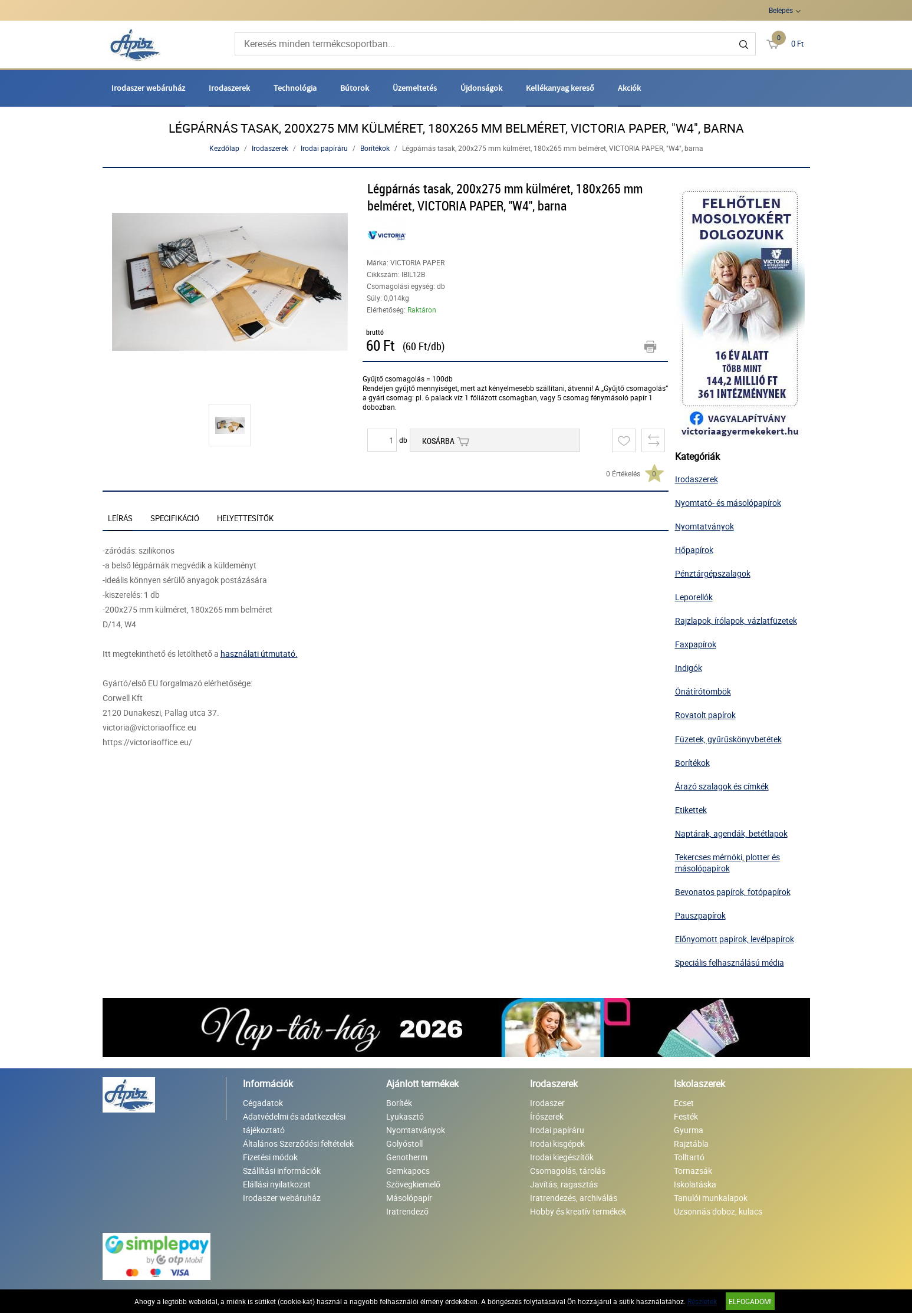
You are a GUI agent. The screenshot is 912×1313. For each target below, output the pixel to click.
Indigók (688, 667)
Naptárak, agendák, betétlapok (731, 833)
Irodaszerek (229, 88)
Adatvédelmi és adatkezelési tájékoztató (294, 1123)
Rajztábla (691, 1143)
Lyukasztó (405, 1116)
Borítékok (375, 148)
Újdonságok (481, 88)
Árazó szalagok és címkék (722, 786)
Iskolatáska (695, 1184)
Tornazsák (693, 1170)
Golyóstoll (404, 1143)
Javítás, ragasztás (564, 1184)
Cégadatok (263, 1102)
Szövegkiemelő (413, 1184)
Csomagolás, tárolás (567, 1170)
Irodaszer (547, 1102)
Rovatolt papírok (705, 714)
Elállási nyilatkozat (277, 1184)
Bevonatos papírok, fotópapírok (733, 891)
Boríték (399, 1102)
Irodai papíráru (324, 148)
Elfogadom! (750, 1301)
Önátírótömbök (703, 691)
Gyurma (688, 1130)
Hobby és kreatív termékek (578, 1211)
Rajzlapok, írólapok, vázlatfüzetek (736, 620)
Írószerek (547, 1116)
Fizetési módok (270, 1157)
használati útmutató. (259, 653)
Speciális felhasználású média (729, 962)
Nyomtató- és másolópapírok (728, 502)
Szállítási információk (282, 1170)
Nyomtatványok (704, 526)
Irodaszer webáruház (148, 88)
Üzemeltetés (415, 88)
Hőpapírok (694, 549)
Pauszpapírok (700, 915)
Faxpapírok (695, 644)
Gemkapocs (408, 1170)
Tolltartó (689, 1157)
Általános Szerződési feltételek (298, 1143)
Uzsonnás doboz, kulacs (718, 1211)
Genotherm (406, 1157)
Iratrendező (407, 1211)
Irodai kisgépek (557, 1143)
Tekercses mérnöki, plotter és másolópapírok (727, 862)
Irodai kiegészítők (562, 1157)
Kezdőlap (224, 148)
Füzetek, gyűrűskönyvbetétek (728, 739)
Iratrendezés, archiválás (573, 1197)
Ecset (684, 1102)
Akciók (629, 88)
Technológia (295, 88)
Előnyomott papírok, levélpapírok (734, 939)
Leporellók (694, 597)
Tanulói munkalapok (711, 1197)
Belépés (781, 10)
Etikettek (691, 809)
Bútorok (354, 88)
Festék (686, 1116)
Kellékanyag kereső (560, 88)
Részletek (702, 1301)
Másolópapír (409, 1197)
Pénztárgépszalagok (712, 573)
